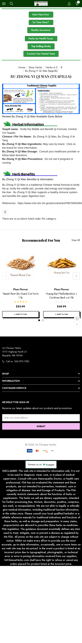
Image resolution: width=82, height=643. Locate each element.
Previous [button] (5, 276)
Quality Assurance (41, 30)
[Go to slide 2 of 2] (43, 320)
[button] (41, 15)
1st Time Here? (41, 22)
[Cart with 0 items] (77, 3)
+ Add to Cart (20, 314)
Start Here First (41, 14)
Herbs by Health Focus (41, 38)
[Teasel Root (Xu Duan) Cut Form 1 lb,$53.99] (20, 267)
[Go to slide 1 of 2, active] (39, 320)
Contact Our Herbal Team (41, 53)
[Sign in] (69, 3)
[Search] (11, 3)
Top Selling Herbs (41, 46)
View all (75, 240)
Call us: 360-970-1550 (17, 361)
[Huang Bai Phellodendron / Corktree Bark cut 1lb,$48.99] (61, 267)
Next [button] (76, 276)
